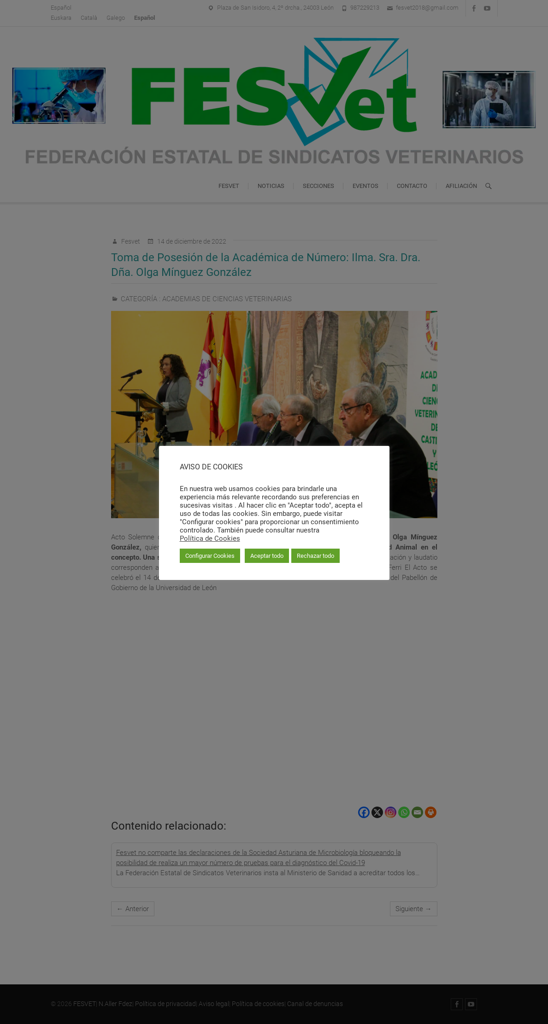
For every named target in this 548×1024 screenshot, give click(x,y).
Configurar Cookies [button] (210, 555)
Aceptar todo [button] (266, 555)
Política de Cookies (210, 538)
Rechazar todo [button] (315, 555)
